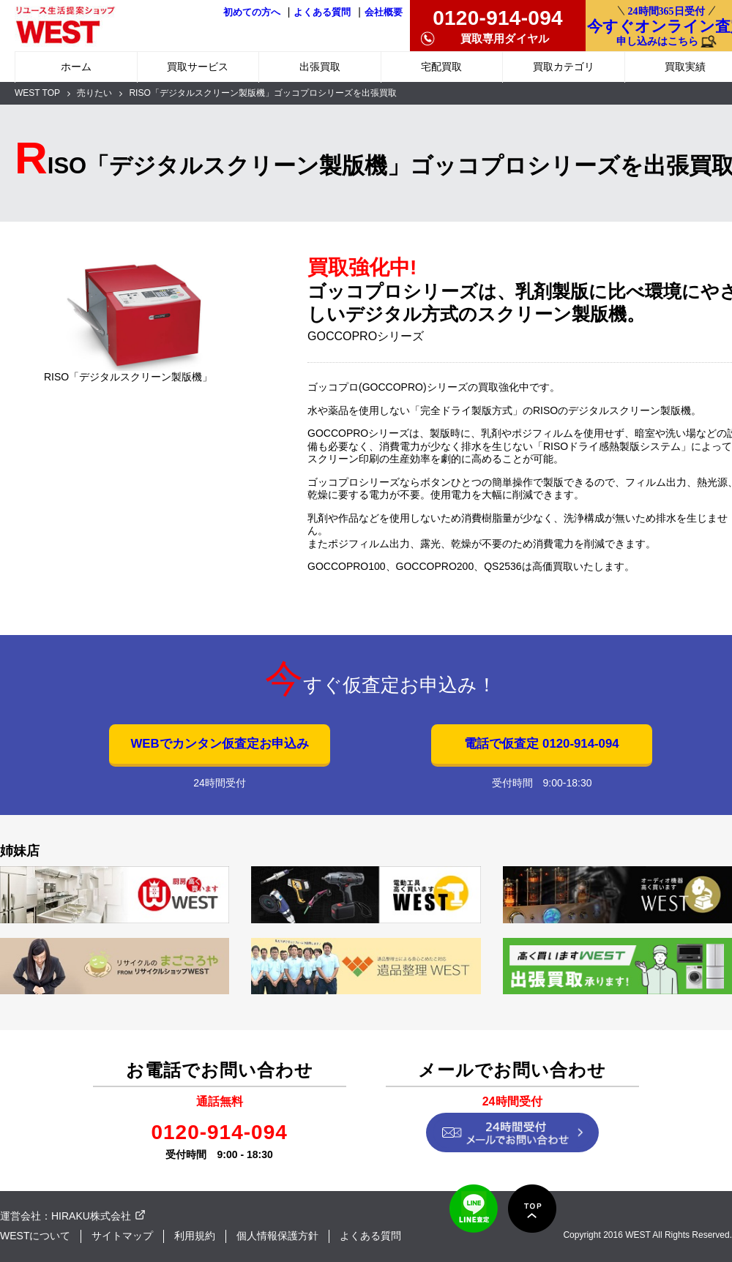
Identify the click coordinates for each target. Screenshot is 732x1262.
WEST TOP (37, 93)
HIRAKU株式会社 (91, 1216)
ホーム (76, 66)
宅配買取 (441, 66)
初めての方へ (251, 12)
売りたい (94, 93)
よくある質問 (322, 12)
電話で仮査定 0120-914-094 (541, 744)
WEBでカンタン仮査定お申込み (219, 744)
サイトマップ (122, 1236)
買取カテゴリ (563, 66)
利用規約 (194, 1236)
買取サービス (197, 66)
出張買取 (319, 66)
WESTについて (35, 1236)
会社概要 (384, 12)
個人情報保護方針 (277, 1236)
